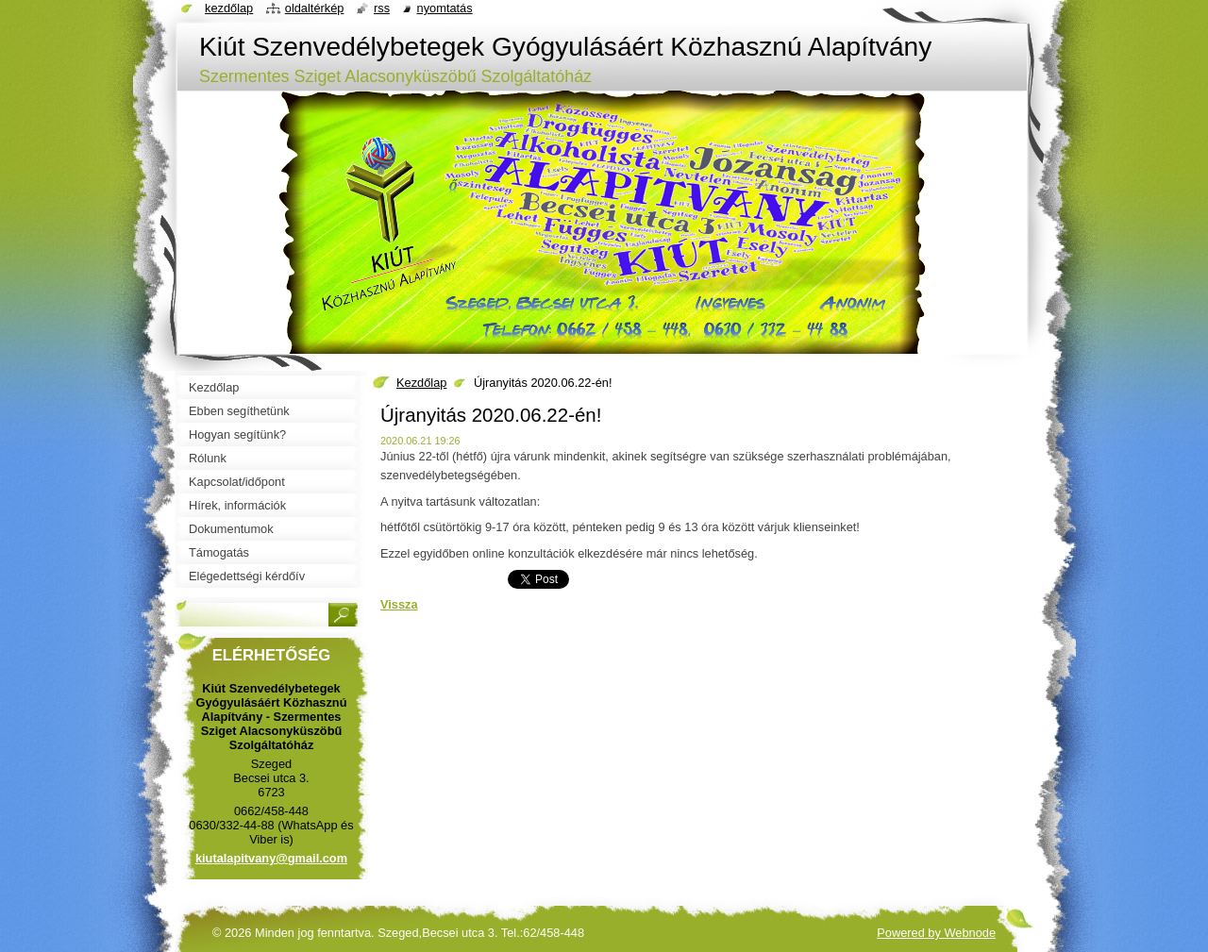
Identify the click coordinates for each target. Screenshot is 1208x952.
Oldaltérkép (314, 8)
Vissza (399, 604)
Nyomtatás (445, 8)
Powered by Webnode (936, 933)
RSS (382, 8)
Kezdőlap (421, 383)
